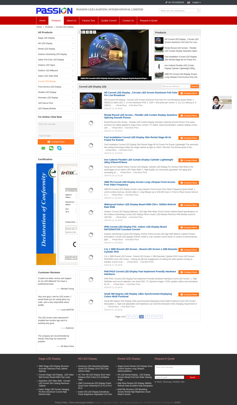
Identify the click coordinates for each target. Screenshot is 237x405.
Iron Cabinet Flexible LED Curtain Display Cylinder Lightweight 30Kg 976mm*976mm (180, 67)
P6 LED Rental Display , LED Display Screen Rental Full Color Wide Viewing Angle (135, 377)
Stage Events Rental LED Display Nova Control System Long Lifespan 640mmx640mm (135, 368)
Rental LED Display (46, 49)
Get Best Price (136, 105)
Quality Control (109, 20)
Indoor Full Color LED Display (51, 60)
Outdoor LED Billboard (48, 70)
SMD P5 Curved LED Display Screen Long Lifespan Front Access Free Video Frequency (115, 78)
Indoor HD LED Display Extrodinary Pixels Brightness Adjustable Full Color (95, 393)
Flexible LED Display (47, 92)
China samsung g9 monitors (81, 402)
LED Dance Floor (45, 103)
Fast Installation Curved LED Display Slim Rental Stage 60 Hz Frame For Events (181, 58)
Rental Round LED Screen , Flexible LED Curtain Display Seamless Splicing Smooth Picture (182, 49)
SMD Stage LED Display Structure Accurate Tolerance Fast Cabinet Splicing (54, 368)
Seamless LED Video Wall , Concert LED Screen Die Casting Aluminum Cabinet (54, 383)
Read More (122, 105)
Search (199, 11)
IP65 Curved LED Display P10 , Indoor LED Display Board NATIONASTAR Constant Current (135, 228)
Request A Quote (149, 20)
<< (135, 317)
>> (154, 317)
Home (42, 20)
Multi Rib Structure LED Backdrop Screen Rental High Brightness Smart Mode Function (134, 391)
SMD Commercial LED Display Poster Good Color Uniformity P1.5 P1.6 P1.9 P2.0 (95, 385)
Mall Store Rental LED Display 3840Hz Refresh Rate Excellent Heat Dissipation (135, 384)
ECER (177, 402)
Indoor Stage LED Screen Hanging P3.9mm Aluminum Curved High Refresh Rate (54, 391)
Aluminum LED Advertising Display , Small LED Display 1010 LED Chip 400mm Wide (94, 368)
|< (129, 317)
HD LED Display (45, 43)
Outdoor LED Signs (46, 65)
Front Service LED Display (49, 87)
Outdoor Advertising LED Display (52, 54)
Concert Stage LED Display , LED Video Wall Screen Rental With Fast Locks (56, 376)
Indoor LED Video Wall (48, 76)
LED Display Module (47, 108)
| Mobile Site (178, 381)
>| (160, 317)
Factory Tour (88, 20)
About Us (71, 20)
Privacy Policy (61, 402)
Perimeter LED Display (48, 98)
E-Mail (158, 381)
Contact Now (56, 141)
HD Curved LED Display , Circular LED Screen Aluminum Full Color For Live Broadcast (182, 41)
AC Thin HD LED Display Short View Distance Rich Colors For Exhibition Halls (94, 377)
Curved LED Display (47, 81)
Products (56, 20)
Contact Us (128, 20)
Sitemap (167, 381)
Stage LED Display (46, 38)
